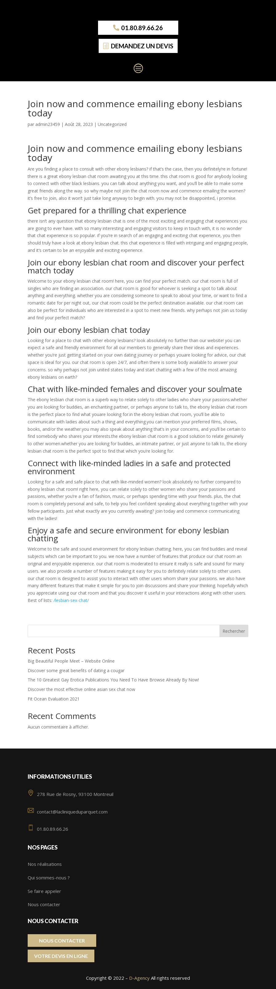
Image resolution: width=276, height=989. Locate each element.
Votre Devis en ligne (61, 956)
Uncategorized (112, 124)
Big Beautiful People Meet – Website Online (71, 661)
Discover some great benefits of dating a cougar (76, 670)
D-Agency (139, 978)
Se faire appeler (44, 891)
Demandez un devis (142, 46)
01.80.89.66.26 (142, 27)
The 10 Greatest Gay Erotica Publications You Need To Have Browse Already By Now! (113, 680)
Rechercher (234, 631)
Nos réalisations (45, 864)
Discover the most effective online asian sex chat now (81, 689)
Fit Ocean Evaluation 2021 (54, 699)
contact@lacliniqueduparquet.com (68, 812)
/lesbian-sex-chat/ (71, 600)
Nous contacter (44, 904)
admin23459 (47, 124)
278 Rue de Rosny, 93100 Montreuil (70, 794)
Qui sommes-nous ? (49, 877)
